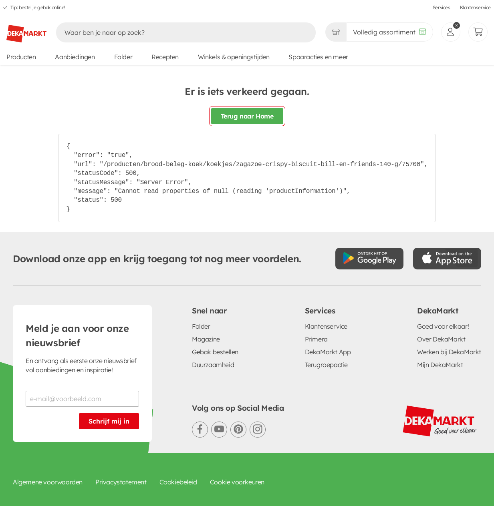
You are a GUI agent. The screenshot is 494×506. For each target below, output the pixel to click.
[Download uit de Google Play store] (369, 258)
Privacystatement (121, 482)
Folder (123, 57)
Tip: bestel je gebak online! (37, 7)
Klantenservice (475, 7)
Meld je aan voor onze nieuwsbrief (77, 335)
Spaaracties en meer (318, 57)
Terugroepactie (326, 365)
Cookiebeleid (178, 482)
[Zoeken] (177, 32)
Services (441, 7)
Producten (21, 57)
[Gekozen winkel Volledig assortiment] (335, 32)
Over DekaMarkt (441, 339)
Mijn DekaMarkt (440, 365)
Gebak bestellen (215, 352)
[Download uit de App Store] (447, 258)
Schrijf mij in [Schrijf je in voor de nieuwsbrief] (109, 421)
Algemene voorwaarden (48, 482)
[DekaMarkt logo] (26, 30)
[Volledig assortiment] (389, 32)
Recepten (165, 57)
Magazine (206, 339)
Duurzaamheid (213, 365)
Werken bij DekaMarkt (449, 352)
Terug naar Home (247, 116)
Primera (316, 339)
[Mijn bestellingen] (478, 32)
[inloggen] (450, 32)
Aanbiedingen (75, 57)
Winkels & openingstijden (233, 57)
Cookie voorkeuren (237, 482)
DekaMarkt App (328, 352)
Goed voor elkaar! (443, 326)
